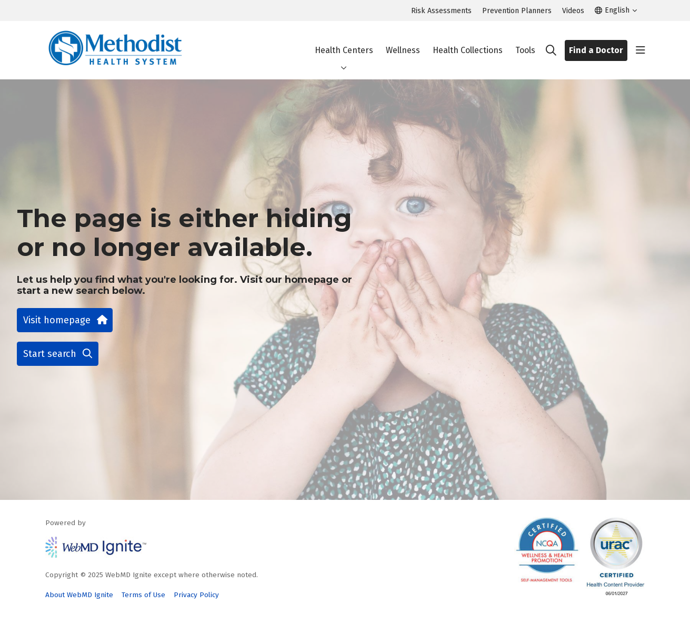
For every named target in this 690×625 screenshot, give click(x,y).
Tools (525, 41)
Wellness (402, 41)
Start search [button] (57, 354)
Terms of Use (143, 594)
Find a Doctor (596, 50)
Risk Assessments (441, 10)
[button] (640, 50)
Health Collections (467, 41)
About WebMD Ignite (79, 594)
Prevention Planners (517, 10)
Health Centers (343, 41)
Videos (573, 10)
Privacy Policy (196, 594)
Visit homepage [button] (64, 320)
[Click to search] (551, 50)
